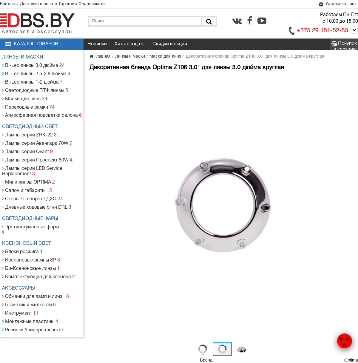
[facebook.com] (249, 21)
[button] (188, 82)
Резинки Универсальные (32, 295)
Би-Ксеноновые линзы (30, 241)
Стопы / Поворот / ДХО (32, 183)
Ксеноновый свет (29, 220)
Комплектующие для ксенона (37, 248)
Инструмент (21, 281)
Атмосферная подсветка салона (40, 109)
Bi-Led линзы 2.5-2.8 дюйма (35, 73)
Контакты (11, 5)
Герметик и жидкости (29, 274)
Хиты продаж (129, 45)
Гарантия (78, 5)
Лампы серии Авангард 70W (36, 134)
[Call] (353, 32)
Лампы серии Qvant (27, 141)
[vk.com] (237, 21)
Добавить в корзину (232, 139)
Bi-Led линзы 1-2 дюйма (32, 80)
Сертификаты (106, 5)
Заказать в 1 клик (301, 139)
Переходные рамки (28, 101)
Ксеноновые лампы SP (31, 234)
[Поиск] (208, 23)
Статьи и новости (128, 312)
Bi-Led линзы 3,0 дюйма (33, 66)
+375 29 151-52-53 (322, 32)
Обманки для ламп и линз (35, 267)
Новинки (97, 45)
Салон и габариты (27, 175)
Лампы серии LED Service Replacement (32, 159)
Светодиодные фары (33, 201)
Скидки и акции (169, 45)
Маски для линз (25, 94)
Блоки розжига (23, 227)
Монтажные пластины (30, 288)
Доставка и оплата (45, 5)
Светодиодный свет (32, 120)
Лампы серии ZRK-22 (29, 127)
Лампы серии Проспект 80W (36, 149)
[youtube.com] (261, 21)
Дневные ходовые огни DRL (36, 190)
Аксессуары (21, 260)
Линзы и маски (25, 58)
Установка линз (335, 4)
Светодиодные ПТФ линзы (34, 87)
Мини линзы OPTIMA (28, 168)
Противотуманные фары (32, 208)
